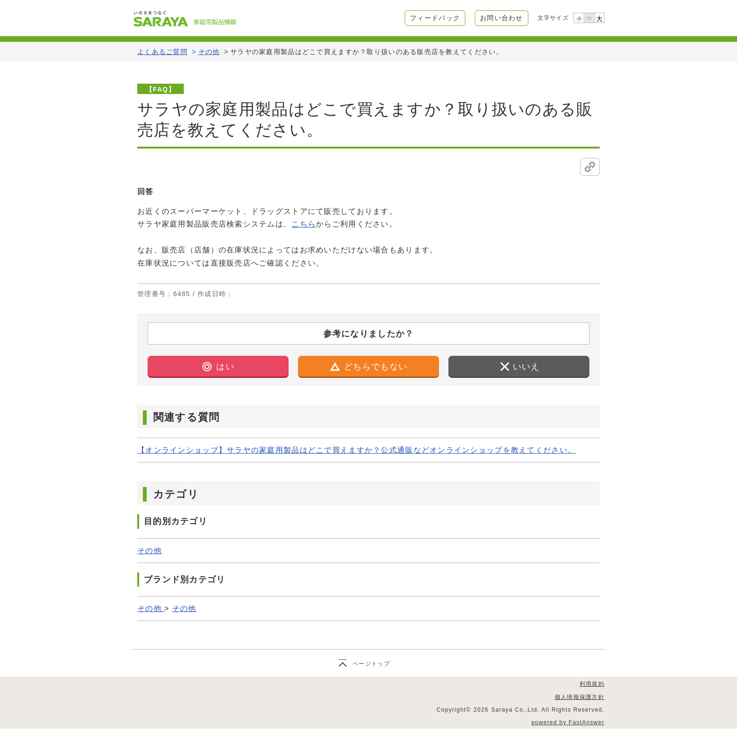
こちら (303, 224)
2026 (481, 709)
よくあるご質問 (162, 51)
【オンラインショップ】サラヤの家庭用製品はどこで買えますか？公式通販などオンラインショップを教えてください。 (356, 450)
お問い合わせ (501, 18)
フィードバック (435, 18)
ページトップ (371, 663)
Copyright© (454, 709)
